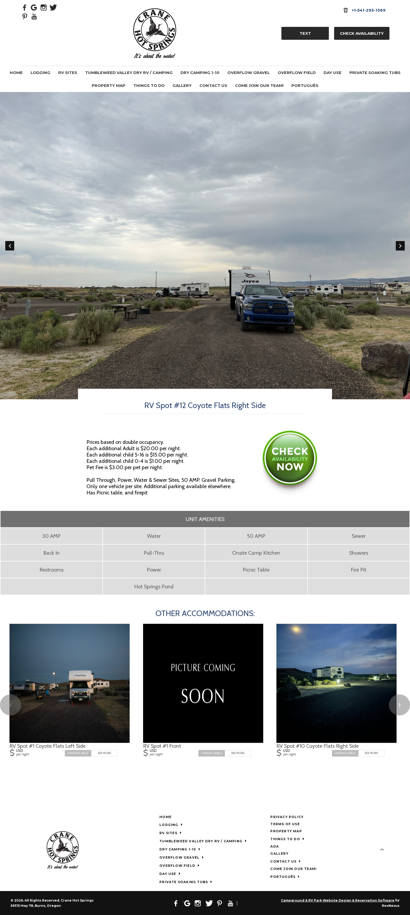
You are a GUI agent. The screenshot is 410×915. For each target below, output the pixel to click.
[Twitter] (53, 7)
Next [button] (400, 245)
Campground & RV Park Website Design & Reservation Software (337, 900)
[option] (205, 245)
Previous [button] (9, 245)
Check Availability (362, 33)
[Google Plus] (34, 7)
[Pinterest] (25, 16)
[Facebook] (25, 7)
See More (104, 753)
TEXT (305, 33)
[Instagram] (44, 7)
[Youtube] (34, 16)
